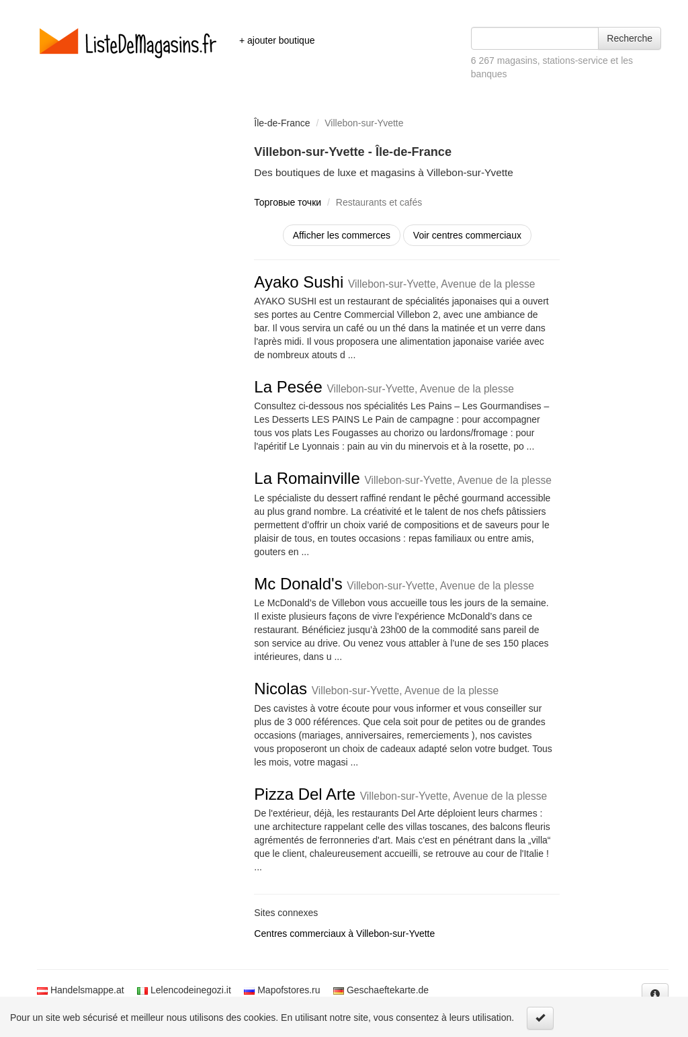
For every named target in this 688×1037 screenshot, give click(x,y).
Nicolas (376, 688)
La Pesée (384, 387)
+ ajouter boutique (276, 40)
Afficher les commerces (341, 235)
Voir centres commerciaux (467, 235)
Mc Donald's (394, 584)
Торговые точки (287, 202)
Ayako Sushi (394, 282)
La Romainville (403, 478)
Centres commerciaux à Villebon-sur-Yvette (344, 933)
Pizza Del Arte (400, 794)
